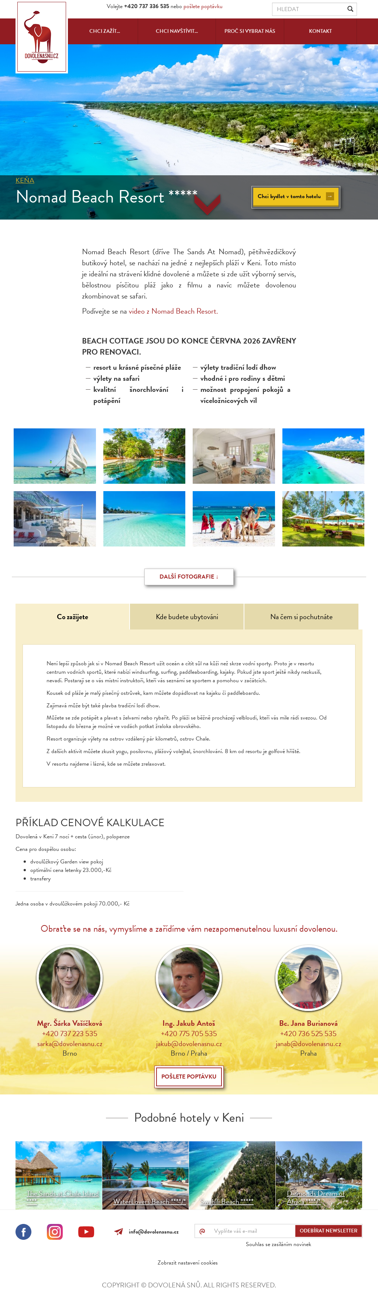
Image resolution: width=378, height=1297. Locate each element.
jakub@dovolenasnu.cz (189, 1043)
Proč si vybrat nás (249, 31)
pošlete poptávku (203, 6)
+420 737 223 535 (69, 1033)
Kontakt (320, 31)
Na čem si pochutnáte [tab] (301, 616)
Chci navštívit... (177, 31)
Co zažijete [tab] (72, 616)
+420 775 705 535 (189, 1033)
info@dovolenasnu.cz (152, 1231)
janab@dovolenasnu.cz (308, 1043)
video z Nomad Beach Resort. (174, 311)
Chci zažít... (104, 31)
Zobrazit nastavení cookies (188, 1262)
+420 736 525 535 (308, 1033)
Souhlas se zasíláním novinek (278, 1244)
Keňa (25, 180)
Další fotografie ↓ (189, 576)
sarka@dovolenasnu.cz (69, 1043)
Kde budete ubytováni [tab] (187, 616)
